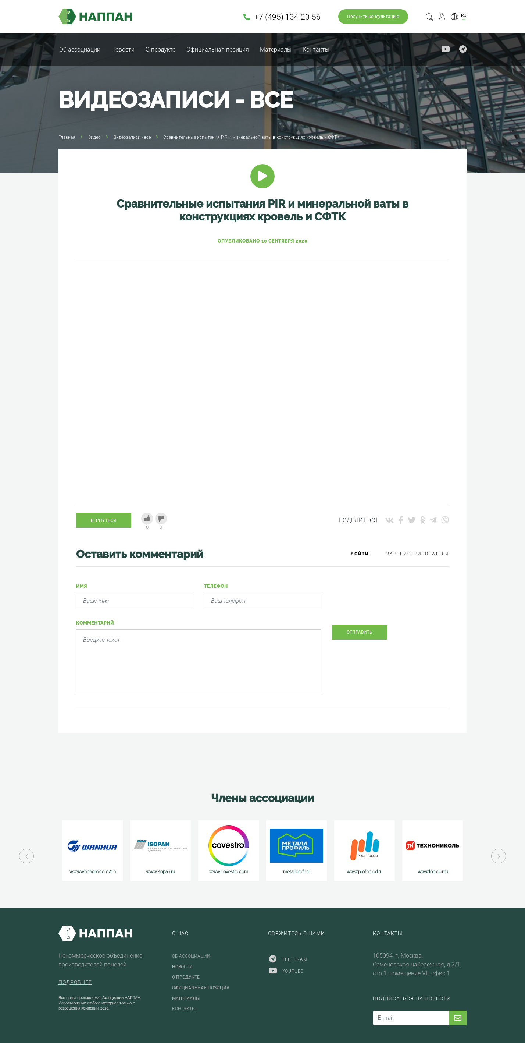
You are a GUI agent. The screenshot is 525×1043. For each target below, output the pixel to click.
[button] (459, 16)
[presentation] (388, 604)
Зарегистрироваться (417, 553)
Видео (94, 137)
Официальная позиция (217, 49)
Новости (123, 49)
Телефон (216, 586)
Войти (360, 553)
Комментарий (95, 623)
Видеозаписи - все (132, 137)
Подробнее (75, 982)
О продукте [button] (160, 49)
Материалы (276, 49)
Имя (81, 586)
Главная (66, 137)
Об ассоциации (79, 49)
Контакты (316, 49)
